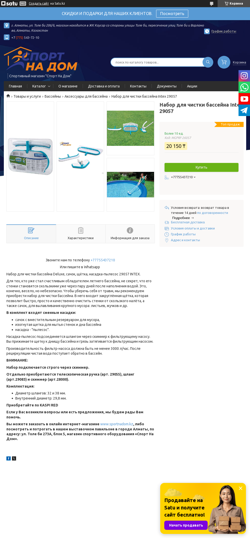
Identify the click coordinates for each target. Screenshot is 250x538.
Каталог (39, 86)
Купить (201, 167)
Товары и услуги (27, 96)
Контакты (138, 86)
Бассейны (53, 96)
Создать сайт (39, 3)
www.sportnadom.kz (116, 424)
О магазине (68, 86)
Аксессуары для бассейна (86, 96)
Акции (192, 86)
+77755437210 (103, 260)
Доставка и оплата (104, 86)
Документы (167, 86)
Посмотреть (172, 13)
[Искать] (208, 62)
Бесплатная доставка (188, 222)
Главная (15, 86)
